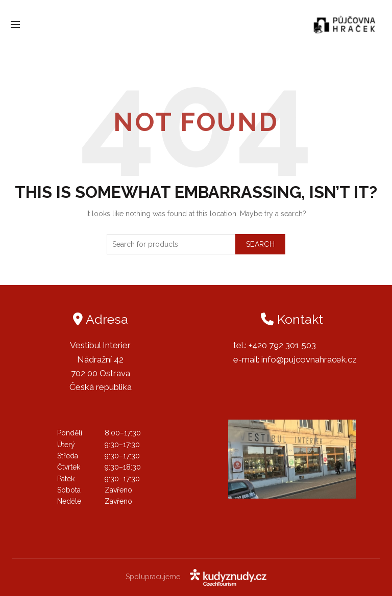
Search (260, 244)
